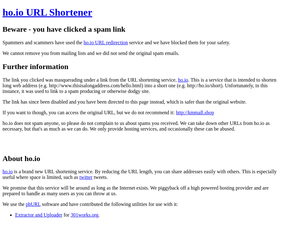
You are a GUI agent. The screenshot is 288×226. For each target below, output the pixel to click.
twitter (85, 177)
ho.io (183, 80)
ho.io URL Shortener (47, 12)
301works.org (84, 215)
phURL (33, 204)
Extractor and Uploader (38, 215)
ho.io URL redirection (106, 42)
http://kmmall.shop (195, 112)
